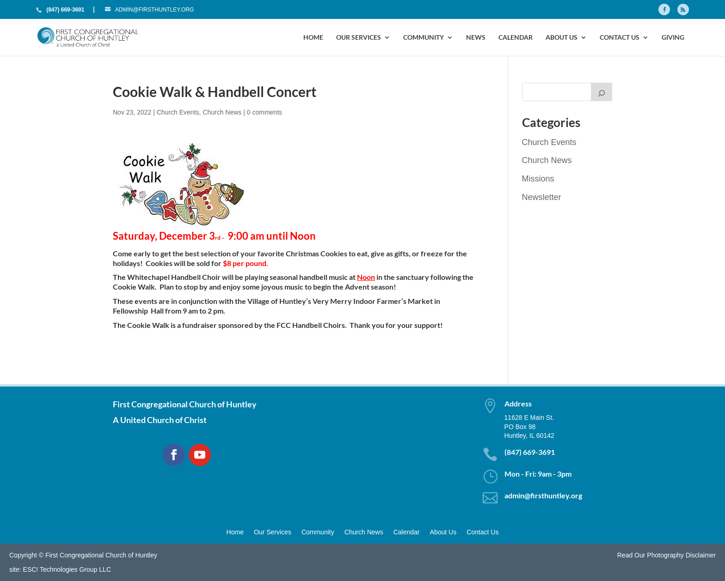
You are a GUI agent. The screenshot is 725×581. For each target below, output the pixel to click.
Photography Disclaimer (681, 555)
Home (313, 37)
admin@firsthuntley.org (543, 495)
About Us (562, 37)
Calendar (515, 37)
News (475, 37)
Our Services (358, 37)
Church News (222, 112)
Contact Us (619, 37)
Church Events (178, 112)
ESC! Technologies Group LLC (67, 569)
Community (423, 37)
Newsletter (541, 197)
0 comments (264, 112)
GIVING (673, 37)
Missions (538, 178)
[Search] (601, 92)
